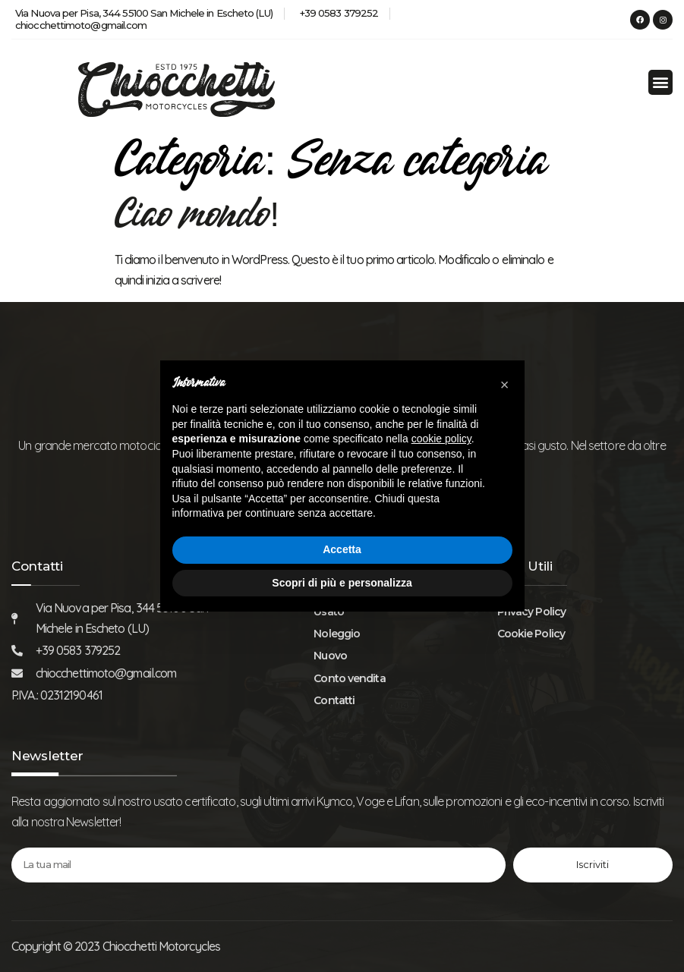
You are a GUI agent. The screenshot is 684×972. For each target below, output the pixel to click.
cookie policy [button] (441, 439)
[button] (660, 82)
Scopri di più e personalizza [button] (341, 583)
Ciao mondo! (197, 218)
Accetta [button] (342, 549)
